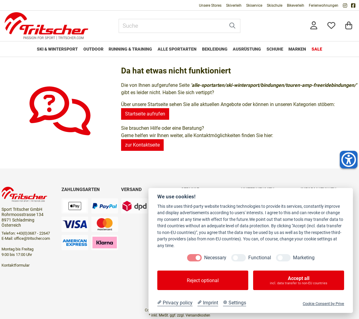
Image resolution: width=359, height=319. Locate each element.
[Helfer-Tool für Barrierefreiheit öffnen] (348, 159)
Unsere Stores (210, 5)
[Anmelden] (313, 26)
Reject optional (203, 280)
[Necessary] (194, 257)
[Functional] (238, 257)
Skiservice (254, 5)
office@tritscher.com (32, 238)
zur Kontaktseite (142, 145)
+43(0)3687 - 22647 (33, 233)
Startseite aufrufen (145, 114)
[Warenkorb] (348, 26)
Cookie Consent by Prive (323, 303)
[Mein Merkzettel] (331, 26)
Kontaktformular (16, 265)
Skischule (274, 5)
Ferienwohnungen (323, 5)
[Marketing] (283, 257)
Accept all (298, 280)
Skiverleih (234, 5)
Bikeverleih (295, 5)
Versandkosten (198, 315)
